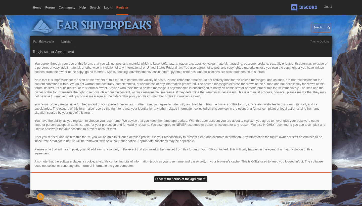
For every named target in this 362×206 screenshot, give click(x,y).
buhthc (298, 202)
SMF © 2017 (303, 194)
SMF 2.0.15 (287, 194)
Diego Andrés (323, 202)
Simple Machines (321, 194)
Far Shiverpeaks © (320, 198)
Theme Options (319, 41)
